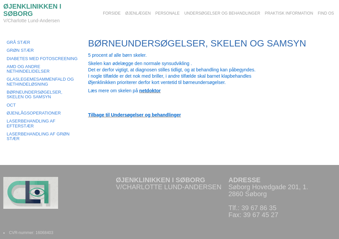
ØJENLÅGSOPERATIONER (34, 113)
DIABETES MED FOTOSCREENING (42, 58)
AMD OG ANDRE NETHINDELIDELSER (28, 69)
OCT (11, 105)
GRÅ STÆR (18, 42)
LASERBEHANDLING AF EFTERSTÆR (31, 123)
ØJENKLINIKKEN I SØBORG (32, 10)
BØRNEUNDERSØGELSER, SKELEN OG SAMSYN (34, 94)
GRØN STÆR (20, 50)
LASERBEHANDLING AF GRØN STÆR (38, 136)
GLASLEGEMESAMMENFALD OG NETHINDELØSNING (40, 81)
